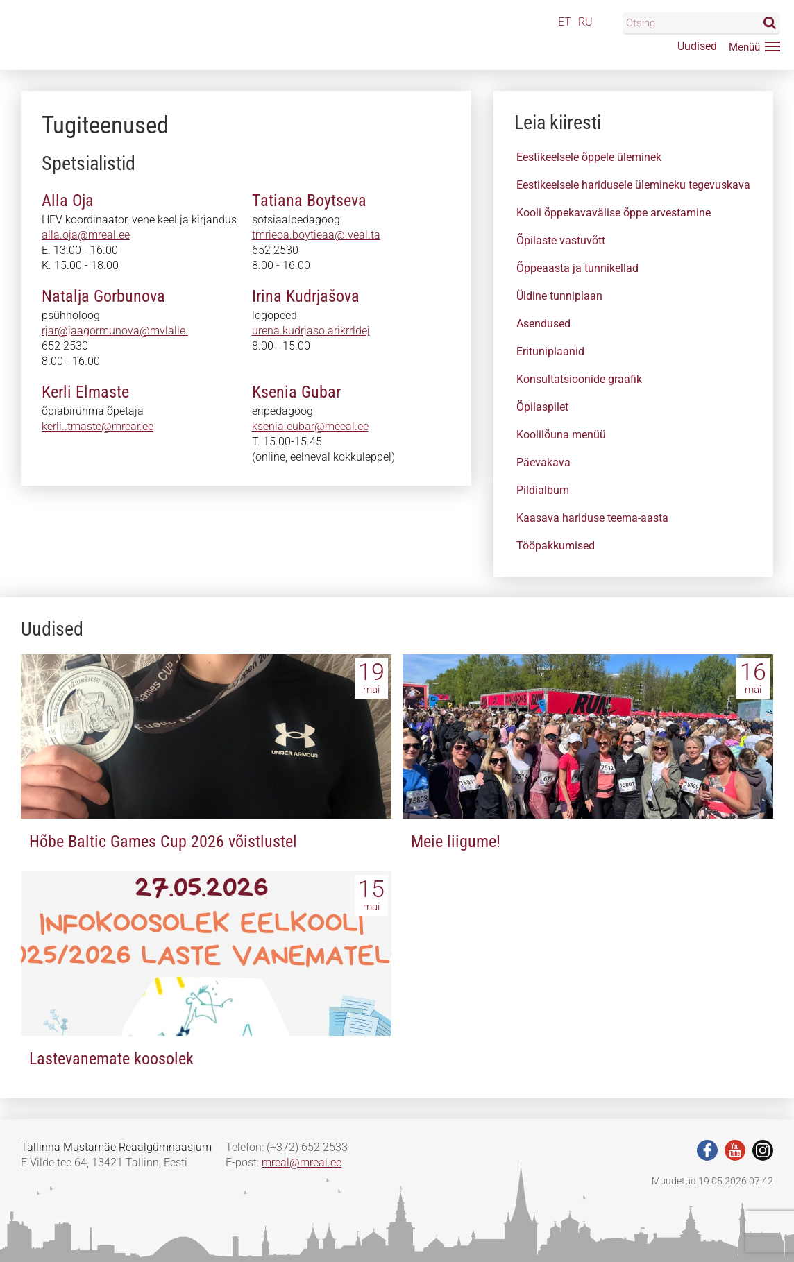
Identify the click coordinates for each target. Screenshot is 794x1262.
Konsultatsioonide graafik (579, 379)
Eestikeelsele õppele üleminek (588, 157)
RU (585, 21)
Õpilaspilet (542, 406)
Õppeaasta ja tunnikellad (577, 268)
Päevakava (543, 462)
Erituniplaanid (550, 351)
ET (564, 21)
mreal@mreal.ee (301, 1162)
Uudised (697, 46)
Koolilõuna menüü (561, 434)
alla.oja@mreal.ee (86, 234)
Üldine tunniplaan (559, 295)
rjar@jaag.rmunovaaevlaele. (110, 330)
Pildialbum (542, 490)
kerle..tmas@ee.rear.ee (96, 426)
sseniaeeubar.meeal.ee (307, 426)
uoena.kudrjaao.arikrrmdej (316, 330)
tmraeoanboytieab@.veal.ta (319, 234)
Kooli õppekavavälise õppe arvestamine (613, 212)
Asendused (543, 323)
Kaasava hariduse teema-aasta (592, 518)
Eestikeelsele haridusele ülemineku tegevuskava (633, 184)
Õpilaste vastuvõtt (560, 240)
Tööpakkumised (555, 545)
